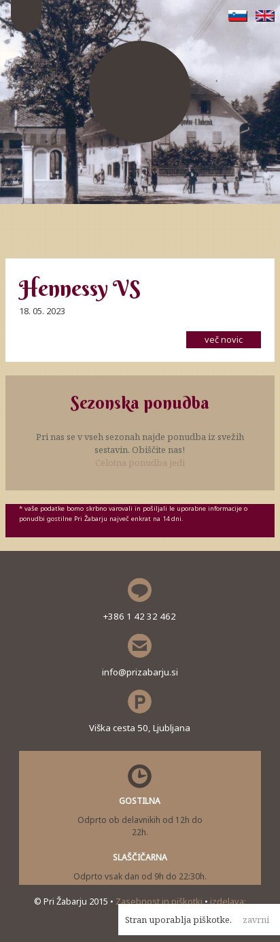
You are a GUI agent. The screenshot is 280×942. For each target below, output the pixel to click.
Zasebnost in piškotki (160, 901)
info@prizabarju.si (140, 672)
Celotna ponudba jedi (140, 462)
